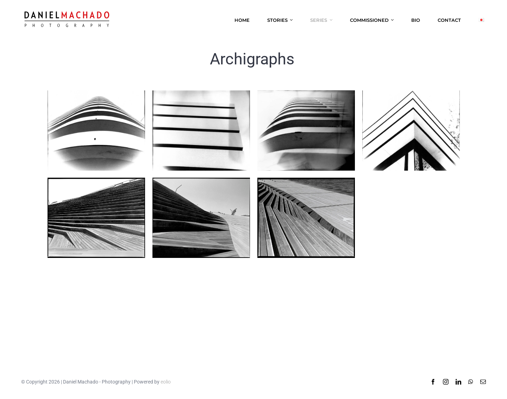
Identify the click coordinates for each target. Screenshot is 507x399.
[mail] (483, 382)
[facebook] (433, 382)
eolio (166, 382)
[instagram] (446, 382)
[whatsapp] (470, 382)
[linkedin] (458, 382)
